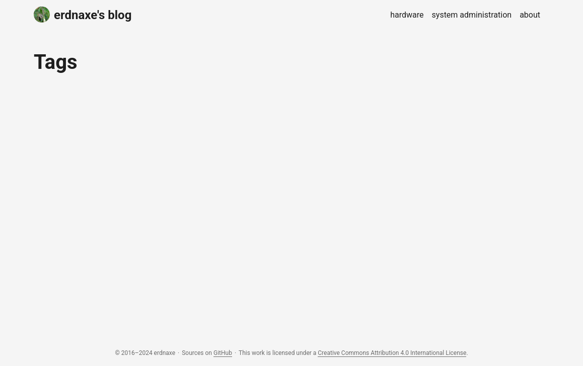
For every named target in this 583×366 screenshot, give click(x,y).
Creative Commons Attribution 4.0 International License (392, 352)
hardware (406, 15)
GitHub (222, 352)
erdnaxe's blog (82, 14)
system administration (472, 15)
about (530, 15)
